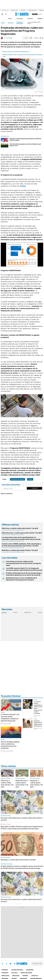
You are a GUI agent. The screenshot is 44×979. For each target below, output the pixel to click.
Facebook (6, 963)
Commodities (27, 612)
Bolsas (15, 612)
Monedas (4, 612)
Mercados (5, 975)
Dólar (10, 18)
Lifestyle (34, 975)
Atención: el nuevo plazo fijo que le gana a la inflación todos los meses (25, 139)
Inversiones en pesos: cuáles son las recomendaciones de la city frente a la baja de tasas (23, 563)
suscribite (35, 14)
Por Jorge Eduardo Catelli (38, 728)
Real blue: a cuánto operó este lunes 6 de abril (18, 860)
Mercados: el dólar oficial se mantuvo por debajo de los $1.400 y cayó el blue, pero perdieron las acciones (22, 827)
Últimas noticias (17, 970)
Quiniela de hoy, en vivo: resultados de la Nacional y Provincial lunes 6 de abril (21, 579)
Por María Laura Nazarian (7, 751)
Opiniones (11, 22)
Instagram (10, 963)
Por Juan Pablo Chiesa (37, 716)
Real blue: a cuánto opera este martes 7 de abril (20, 550)
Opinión (25, 975)
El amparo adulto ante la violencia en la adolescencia (38, 723)
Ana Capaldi (9, 38)
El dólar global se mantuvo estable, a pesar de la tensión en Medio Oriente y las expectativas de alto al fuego (22, 867)
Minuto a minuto (6, 824)
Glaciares (23, 10)
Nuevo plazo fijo (32, 10)
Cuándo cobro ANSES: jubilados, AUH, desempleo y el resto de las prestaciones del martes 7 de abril (21, 545)
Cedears (40, 612)
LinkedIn (14, 963)
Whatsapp (23, 963)
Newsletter (37, 963)
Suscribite (34, 488)
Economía (20, 18)
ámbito (3, 22)
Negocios (15, 975)
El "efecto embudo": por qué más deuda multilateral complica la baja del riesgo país (10, 717)
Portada (5, 970)
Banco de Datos (26, 973)
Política (40, 18)
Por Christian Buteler (6, 723)
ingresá (40, 14)
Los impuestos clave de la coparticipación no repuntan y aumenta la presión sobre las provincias (21, 538)
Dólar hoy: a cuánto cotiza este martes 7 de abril (20, 528)
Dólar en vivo (14, 10)
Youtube (19, 963)
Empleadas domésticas (19, 23)
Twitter (2, 963)
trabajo (23, 186)
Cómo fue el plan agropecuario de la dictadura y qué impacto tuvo (25, 144)
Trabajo (30, 479)
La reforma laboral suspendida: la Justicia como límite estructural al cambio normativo (38, 707)
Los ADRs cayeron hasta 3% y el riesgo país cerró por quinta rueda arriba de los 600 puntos (24, 569)
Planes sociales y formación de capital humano (15, 51)
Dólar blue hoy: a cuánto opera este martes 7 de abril (22, 533)
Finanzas (30, 18)
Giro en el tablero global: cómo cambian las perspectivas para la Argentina (10, 745)
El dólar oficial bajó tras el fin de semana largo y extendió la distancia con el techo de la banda (24, 574)
